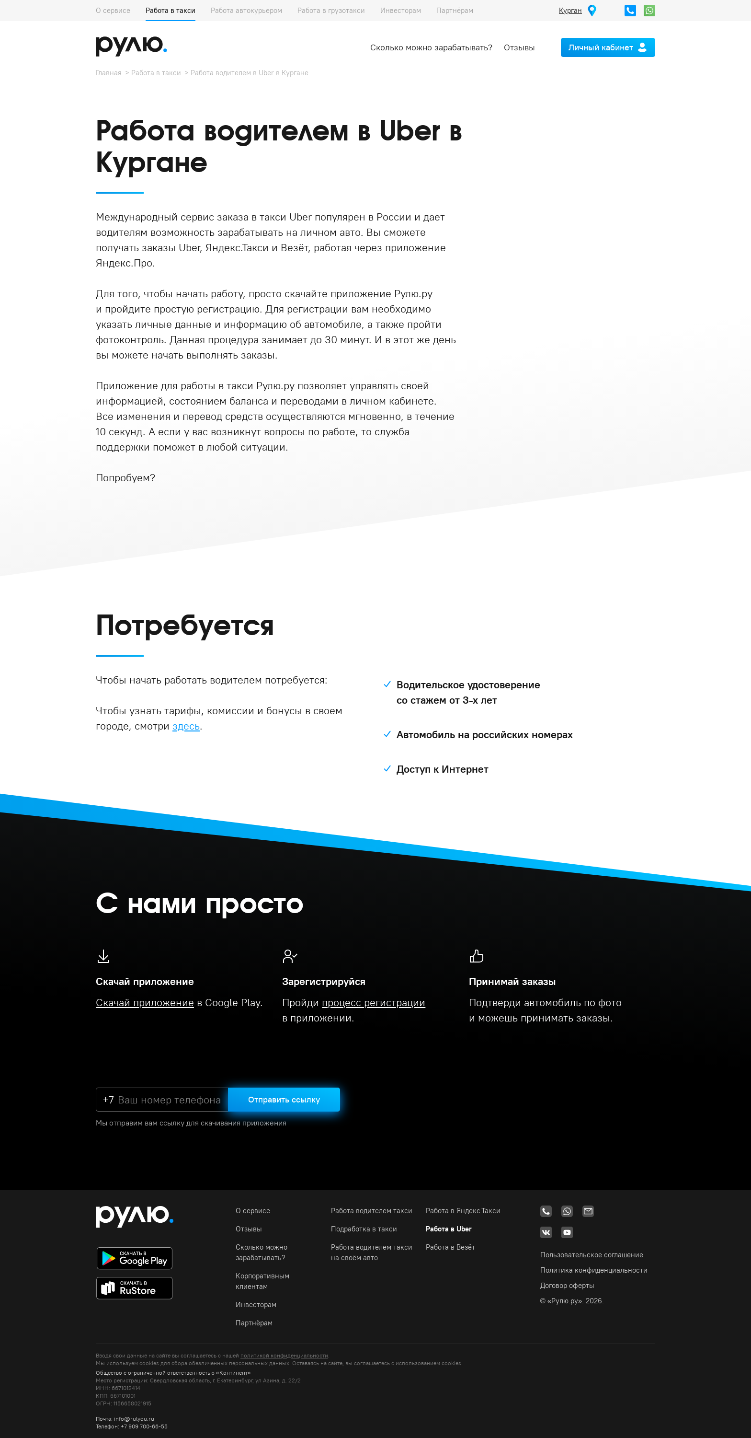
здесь (186, 725)
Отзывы (519, 47)
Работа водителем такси (371, 1210)
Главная (109, 72)
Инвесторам (400, 10)
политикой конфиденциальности (284, 1355)
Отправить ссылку (284, 1099)
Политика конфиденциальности (594, 1270)
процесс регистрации (373, 1002)
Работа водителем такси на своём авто (371, 1252)
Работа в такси (170, 10)
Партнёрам (454, 10)
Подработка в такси (364, 1228)
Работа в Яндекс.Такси (463, 1210)
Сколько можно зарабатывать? (431, 47)
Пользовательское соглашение (591, 1254)
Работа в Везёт (450, 1247)
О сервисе (113, 10)
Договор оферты (567, 1285)
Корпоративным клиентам (262, 1281)
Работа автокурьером (246, 10)
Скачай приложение (145, 1002)
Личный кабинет (601, 47)
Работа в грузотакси (331, 10)
